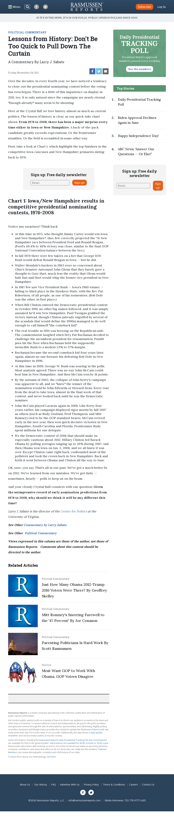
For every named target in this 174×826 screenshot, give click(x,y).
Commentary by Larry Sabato (45, 525)
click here (51, 756)
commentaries (100, 740)
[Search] (27, 6)
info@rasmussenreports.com (84, 800)
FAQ (53, 784)
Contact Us (148, 784)
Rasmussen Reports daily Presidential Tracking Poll (63, 740)
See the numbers (139, 69)
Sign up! (79, 182)
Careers (133, 784)
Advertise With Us (70, 784)
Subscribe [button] (144, 7)
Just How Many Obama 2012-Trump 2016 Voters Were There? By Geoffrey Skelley (74, 590)
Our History (40, 784)
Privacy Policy (91, 784)
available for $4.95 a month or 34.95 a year (87, 743)
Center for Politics (73, 511)
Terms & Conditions (114, 784)
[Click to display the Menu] (14, 7)
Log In (161, 6)
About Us (25, 784)
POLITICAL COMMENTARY (27, 32)
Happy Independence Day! (138, 136)
